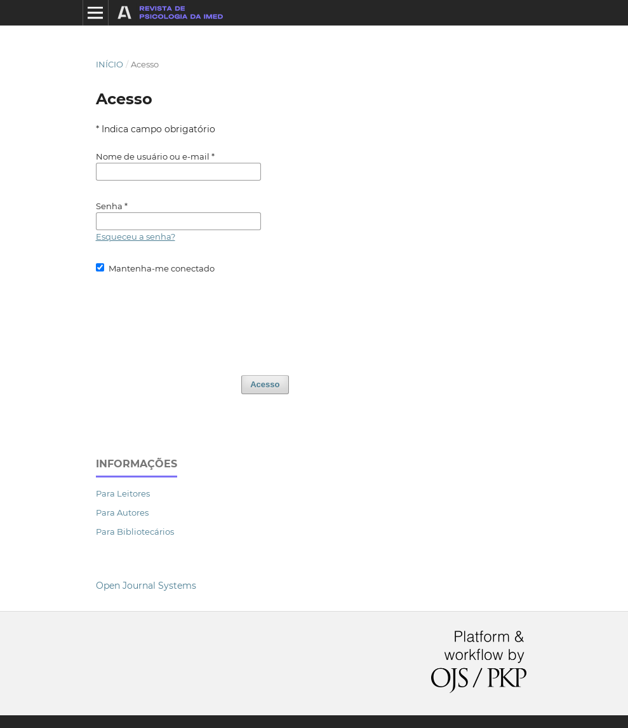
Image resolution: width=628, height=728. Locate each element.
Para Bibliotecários (135, 531)
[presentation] (192, 318)
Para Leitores (123, 493)
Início (109, 64)
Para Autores (122, 512)
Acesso (264, 384)
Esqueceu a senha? (135, 236)
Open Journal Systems (146, 585)
